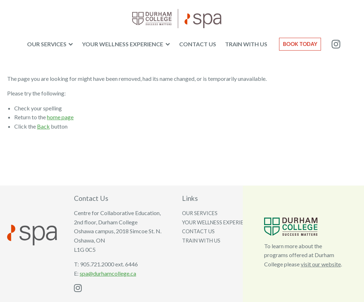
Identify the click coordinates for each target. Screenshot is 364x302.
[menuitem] (49, 44)
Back (43, 126)
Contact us (197, 44)
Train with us (246, 44)
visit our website (321, 264)
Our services (200, 213)
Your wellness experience (122, 44)
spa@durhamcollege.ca (108, 273)
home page (60, 117)
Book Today (300, 44)
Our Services (46, 44)
